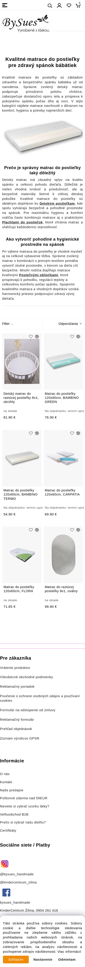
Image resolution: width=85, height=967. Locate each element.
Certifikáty (8, 830)
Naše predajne (11, 790)
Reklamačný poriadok (17, 686)
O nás (5, 774)
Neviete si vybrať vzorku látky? (24, 806)
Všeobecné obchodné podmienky (26, 677)
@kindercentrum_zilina (19, 882)
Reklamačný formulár (17, 719)
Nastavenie (43, 959)
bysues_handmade (15, 902)
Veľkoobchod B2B (14, 814)
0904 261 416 (47, 910)
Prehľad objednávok (16, 729)
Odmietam (67, 959)
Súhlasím (15, 959)
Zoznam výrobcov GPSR (19, 738)
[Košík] (79, 5)
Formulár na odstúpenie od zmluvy (27, 710)
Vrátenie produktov (15, 668)
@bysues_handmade (17, 874)
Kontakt (6, 782)
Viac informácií (69, 951)
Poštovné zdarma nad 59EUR (23, 798)
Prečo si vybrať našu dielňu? (23, 822)
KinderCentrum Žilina (17, 910)
